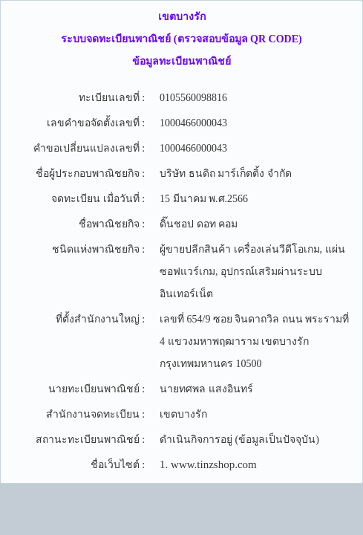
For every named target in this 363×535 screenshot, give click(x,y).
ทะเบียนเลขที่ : (112, 97)
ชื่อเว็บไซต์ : (118, 464)
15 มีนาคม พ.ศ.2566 (204, 198)
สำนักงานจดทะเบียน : (95, 414)
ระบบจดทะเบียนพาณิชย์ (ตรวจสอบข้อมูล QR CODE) (181, 39)
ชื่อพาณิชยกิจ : (112, 224)
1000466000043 (193, 123)
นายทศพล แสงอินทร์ (206, 389)
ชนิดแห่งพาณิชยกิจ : (98, 249)
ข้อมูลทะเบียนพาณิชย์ (181, 61)
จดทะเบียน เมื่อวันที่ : (98, 198)
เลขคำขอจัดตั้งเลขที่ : (96, 123)
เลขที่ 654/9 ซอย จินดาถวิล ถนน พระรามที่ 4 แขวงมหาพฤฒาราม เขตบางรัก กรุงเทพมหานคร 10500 (254, 341)
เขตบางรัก (182, 16)
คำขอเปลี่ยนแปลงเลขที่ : (89, 148)
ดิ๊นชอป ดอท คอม (199, 224)
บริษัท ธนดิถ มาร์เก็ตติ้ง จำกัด (226, 173)
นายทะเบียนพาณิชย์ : (96, 389)
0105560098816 (193, 97)
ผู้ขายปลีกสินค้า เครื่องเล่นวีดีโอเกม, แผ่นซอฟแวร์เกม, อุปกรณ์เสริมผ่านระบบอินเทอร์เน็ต (252, 271)
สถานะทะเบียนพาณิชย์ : (90, 439)
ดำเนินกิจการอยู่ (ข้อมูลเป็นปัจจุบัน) (239, 439)
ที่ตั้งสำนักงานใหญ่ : (100, 319)
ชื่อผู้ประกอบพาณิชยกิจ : (90, 173)
